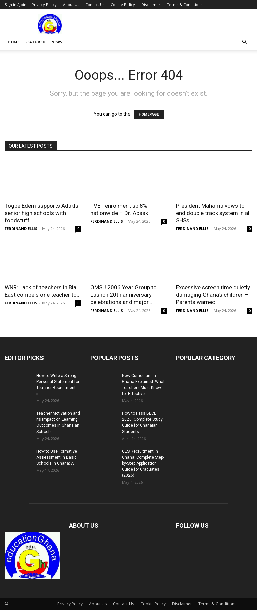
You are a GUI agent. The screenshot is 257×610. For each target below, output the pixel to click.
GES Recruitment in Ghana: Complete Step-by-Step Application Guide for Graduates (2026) (143, 463)
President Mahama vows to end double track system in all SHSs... (213, 213)
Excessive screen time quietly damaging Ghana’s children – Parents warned (213, 295)
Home (13, 41)
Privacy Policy (44, 4)
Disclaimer (150, 4)
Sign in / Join (15, 4)
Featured (35, 41)
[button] (244, 42)
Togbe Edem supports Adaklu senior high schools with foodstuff (41, 213)
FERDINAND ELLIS (21, 228)
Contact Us (94, 4)
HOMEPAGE (149, 114)
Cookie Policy (123, 4)
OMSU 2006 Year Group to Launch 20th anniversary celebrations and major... (123, 295)
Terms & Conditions (184, 4)
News (56, 41)
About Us (71, 4)
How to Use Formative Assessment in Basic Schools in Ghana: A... (56, 457)
